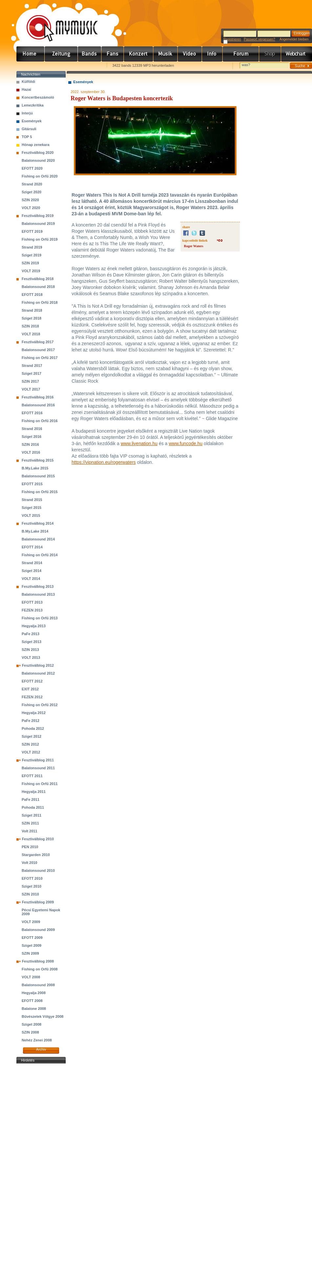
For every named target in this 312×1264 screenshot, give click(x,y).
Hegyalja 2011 (34, 792)
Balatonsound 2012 (38, 673)
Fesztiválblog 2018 (38, 279)
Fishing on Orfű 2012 (39, 705)
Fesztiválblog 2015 (38, 460)
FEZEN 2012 (32, 697)
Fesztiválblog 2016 (38, 397)
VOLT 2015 (31, 515)
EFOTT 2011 (32, 776)
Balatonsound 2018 (38, 287)
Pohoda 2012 (33, 728)
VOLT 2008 (31, 977)
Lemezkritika (33, 105)
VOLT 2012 (31, 752)
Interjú (27, 113)
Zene (165, 53)
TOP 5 (27, 137)
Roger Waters (193, 246)
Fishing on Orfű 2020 (39, 176)
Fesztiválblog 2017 (38, 342)
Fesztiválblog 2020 (38, 153)
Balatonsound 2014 (38, 539)
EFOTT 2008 (32, 1001)
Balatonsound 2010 (38, 870)
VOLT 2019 (31, 271)
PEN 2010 (30, 847)
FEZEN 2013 (32, 610)
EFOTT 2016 (32, 413)
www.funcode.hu (186, 443)
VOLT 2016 (31, 452)
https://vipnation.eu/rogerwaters (104, 462)
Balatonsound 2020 (38, 160)
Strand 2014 (32, 563)
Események (32, 121)
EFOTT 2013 (32, 602)
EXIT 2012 (30, 689)
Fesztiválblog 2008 (38, 961)
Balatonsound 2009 (38, 930)
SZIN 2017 (30, 381)
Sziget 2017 (31, 373)
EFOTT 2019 (32, 231)
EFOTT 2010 (32, 878)
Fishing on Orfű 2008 (39, 969)
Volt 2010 (29, 863)
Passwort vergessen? (259, 39)
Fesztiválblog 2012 (38, 665)
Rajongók (112, 53)
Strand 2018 (32, 310)
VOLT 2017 (31, 389)
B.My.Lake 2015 (35, 468)
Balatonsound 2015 (38, 476)
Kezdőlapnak (57, 65)
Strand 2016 (32, 429)
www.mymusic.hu (56, 21)
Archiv (41, 1049)
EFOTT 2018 (32, 295)
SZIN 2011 (30, 823)
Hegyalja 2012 (34, 713)
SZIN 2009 (30, 953)
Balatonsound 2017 (38, 350)
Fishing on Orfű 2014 (39, 555)
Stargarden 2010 (36, 855)
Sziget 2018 (31, 318)
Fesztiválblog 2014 (38, 523)
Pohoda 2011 (33, 807)
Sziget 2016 (31, 437)
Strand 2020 (32, 184)
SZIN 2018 (30, 326)
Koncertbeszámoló (38, 97)
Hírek (61, 53)
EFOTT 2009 (32, 938)
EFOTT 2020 (32, 168)
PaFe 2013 (30, 634)
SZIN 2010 (30, 894)
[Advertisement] (41, 1163)
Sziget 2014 (31, 571)
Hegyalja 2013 (34, 626)
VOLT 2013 (31, 657)
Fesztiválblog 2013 (38, 586)
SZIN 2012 (30, 744)
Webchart (296, 53)
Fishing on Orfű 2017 (39, 358)
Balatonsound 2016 (38, 405)
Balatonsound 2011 (38, 768)
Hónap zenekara (35, 145)
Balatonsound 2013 (38, 594)
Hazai (26, 89)
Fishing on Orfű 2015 (39, 492)
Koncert (138, 53)
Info (212, 53)
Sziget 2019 (31, 255)
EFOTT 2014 (32, 547)
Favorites (29, 65)
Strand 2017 (32, 366)
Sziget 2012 (31, 736)
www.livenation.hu (139, 443)
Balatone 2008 (34, 1009)
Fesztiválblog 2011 (38, 760)
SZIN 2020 (30, 200)
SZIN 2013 (30, 650)
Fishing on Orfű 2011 (39, 784)
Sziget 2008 (31, 1024)
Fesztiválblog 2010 (38, 839)
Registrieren (232, 39)
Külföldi (28, 81)
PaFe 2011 (30, 799)
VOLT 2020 (31, 208)
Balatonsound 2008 (38, 985)
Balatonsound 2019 (38, 224)
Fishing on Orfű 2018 (39, 302)
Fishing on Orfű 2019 (39, 239)
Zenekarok (89, 53)
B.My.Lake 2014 (35, 531)
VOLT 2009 (31, 922)
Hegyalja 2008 (34, 993)
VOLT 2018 (31, 334)
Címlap (30, 53)
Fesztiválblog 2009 (38, 902)
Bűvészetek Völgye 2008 (42, 1016)
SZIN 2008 (30, 1032)
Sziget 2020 (31, 192)
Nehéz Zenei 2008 (37, 1040)
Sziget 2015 (31, 508)
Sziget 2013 (31, 642)
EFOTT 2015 (32, 484)
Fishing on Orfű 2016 (39, 421)
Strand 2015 (32, 500)
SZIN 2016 (30, 444)
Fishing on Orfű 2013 (39, 618)
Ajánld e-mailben (85, 65)
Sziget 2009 (31, 945)
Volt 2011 (29, 831)
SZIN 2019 (30, 263)
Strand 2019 (32, 247)
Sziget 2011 (31, 815)
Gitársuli (29, 129)
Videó (190, 53)
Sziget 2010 (31, 886)
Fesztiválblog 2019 (38, 216)
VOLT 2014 (31, 579)
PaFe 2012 (30, 721)
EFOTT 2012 (32, 681)
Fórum (241, 53)
